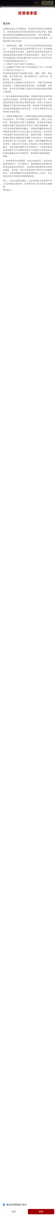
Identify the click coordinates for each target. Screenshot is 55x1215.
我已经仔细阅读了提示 (15, 1204)
